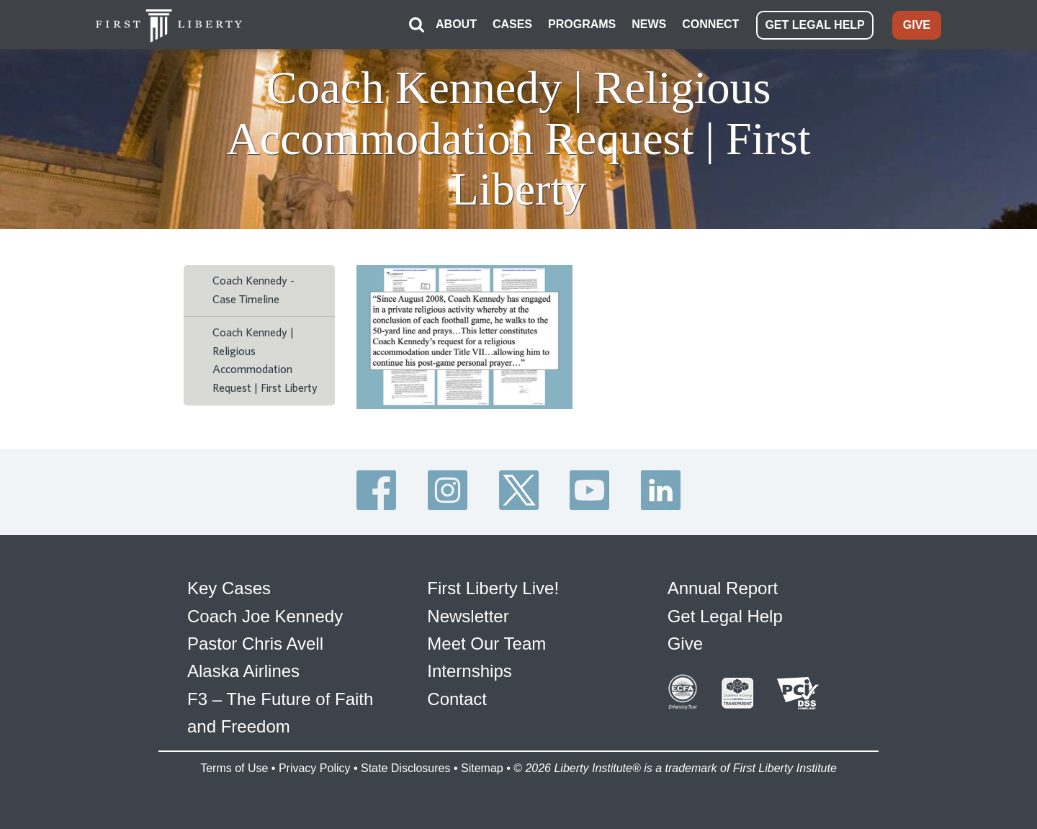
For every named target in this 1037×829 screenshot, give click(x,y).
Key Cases (229, 588)
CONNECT (710, 24)
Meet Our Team (486, 643)
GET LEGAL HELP (814, 25)
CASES (512, 24)
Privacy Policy (315, 768)
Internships (469, 671)
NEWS (649, 24)
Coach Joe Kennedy (265, 616)
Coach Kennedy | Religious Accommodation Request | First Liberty (265, 360)
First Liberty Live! (493, 588)
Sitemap (482, 768)
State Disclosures (406, 768)
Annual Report (723, 588)
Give (685, 643)
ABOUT (456, 24)
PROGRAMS (582, 24)
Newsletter (467, 616)
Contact (457, 699)
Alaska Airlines (243, 671)
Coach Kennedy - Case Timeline (253, 290)
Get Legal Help (725, 616)
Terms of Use (234, 768)
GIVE (916, 25)
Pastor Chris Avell (255, 643)
